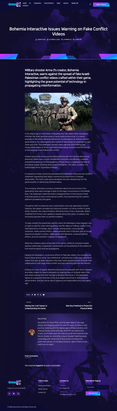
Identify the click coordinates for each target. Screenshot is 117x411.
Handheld (37, 3)
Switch (65, 3)
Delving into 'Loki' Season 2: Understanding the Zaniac (40, 305)
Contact (26, 5)
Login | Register (101, 4)
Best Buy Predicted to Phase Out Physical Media (76, 305)
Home (25, 3)
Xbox (58, 3)
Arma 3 (33, 142)
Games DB (74, 3)
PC (30, 3)
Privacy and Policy (44, 386)
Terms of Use (42, 389)
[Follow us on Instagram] (18, 393)
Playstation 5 (49, 3)
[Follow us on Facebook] (9, 393)
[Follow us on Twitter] (14, 393)
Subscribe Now (93, 393)
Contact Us (42, 392)
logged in (39, 366)
